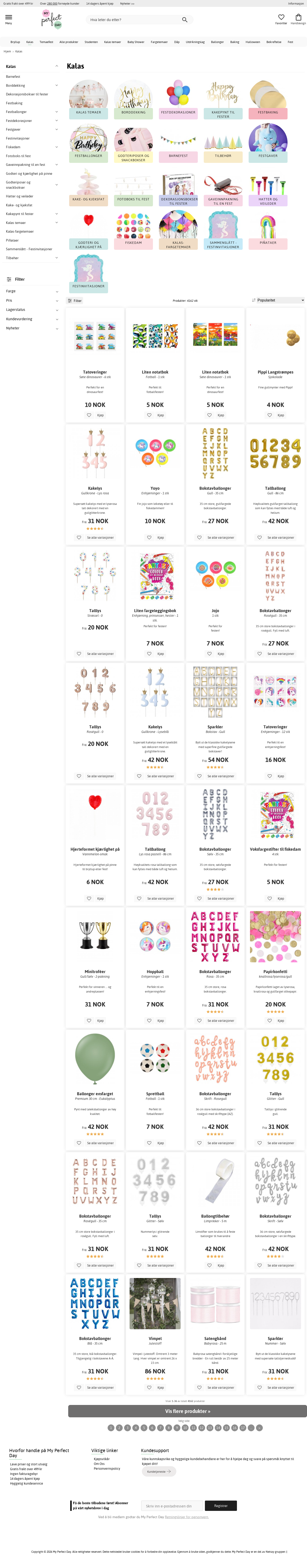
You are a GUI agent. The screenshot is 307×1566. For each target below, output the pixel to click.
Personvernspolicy (107, 1468)
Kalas (29, 42)
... (251, 1428)
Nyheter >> (127, 3)
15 (226, 1428)
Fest (290, 42)
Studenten (91, 42)
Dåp (176, 42)
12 (202, 1428)
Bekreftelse (273, 42)
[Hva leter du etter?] (139, 19)
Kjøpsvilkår (102, 1459)
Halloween (253, 42)
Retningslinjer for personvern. (187, 1517)
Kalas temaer (112, 42)
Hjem (7, 51)
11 (193, 1428)
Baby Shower (136, 42)
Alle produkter (69, 42)
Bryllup (15, 42)
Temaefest (46, 42)
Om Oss (99, 1464)
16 (234, 1428)
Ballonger (217, 42)
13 (210, 1428)
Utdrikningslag (195, 42)
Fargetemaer (159, 42)
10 (185, 1428)
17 (243, 1428)
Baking (234, 42)
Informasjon (296, 3)
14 (218, 1428)
